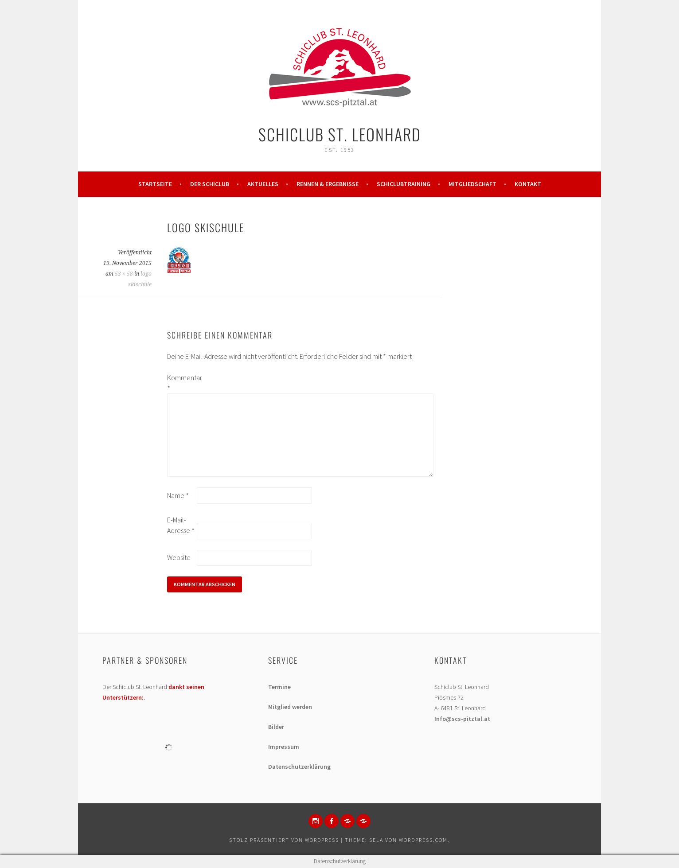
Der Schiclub (209, 184)
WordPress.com (423, 840)
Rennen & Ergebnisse (328, 184)
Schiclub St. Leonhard (339, 134)
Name (178, 495)
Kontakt (528, 184)
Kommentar (181, 383)
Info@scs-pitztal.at (462, 719)
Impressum (283, 747)
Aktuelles (262, 184)
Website (179, 557)
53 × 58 (124, 274)
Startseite (155, 184)
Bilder (276, 727)
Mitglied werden (290, 707)
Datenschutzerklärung (299, 767)
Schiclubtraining (403, 184)
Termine (279, 687)
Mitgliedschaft (472, 184)
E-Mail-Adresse (181, 525)
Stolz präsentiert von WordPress (284, 840)
